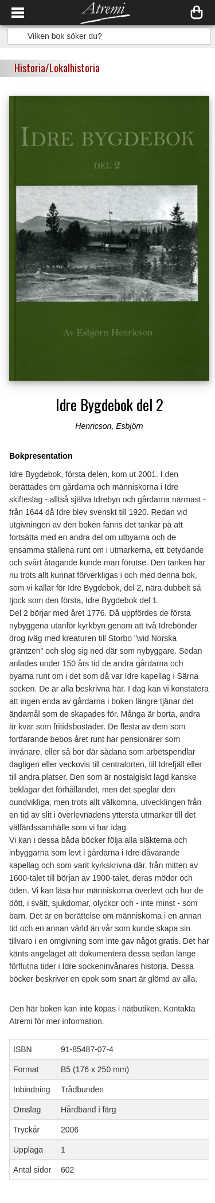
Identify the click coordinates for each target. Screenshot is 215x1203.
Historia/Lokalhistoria (57, 67)
